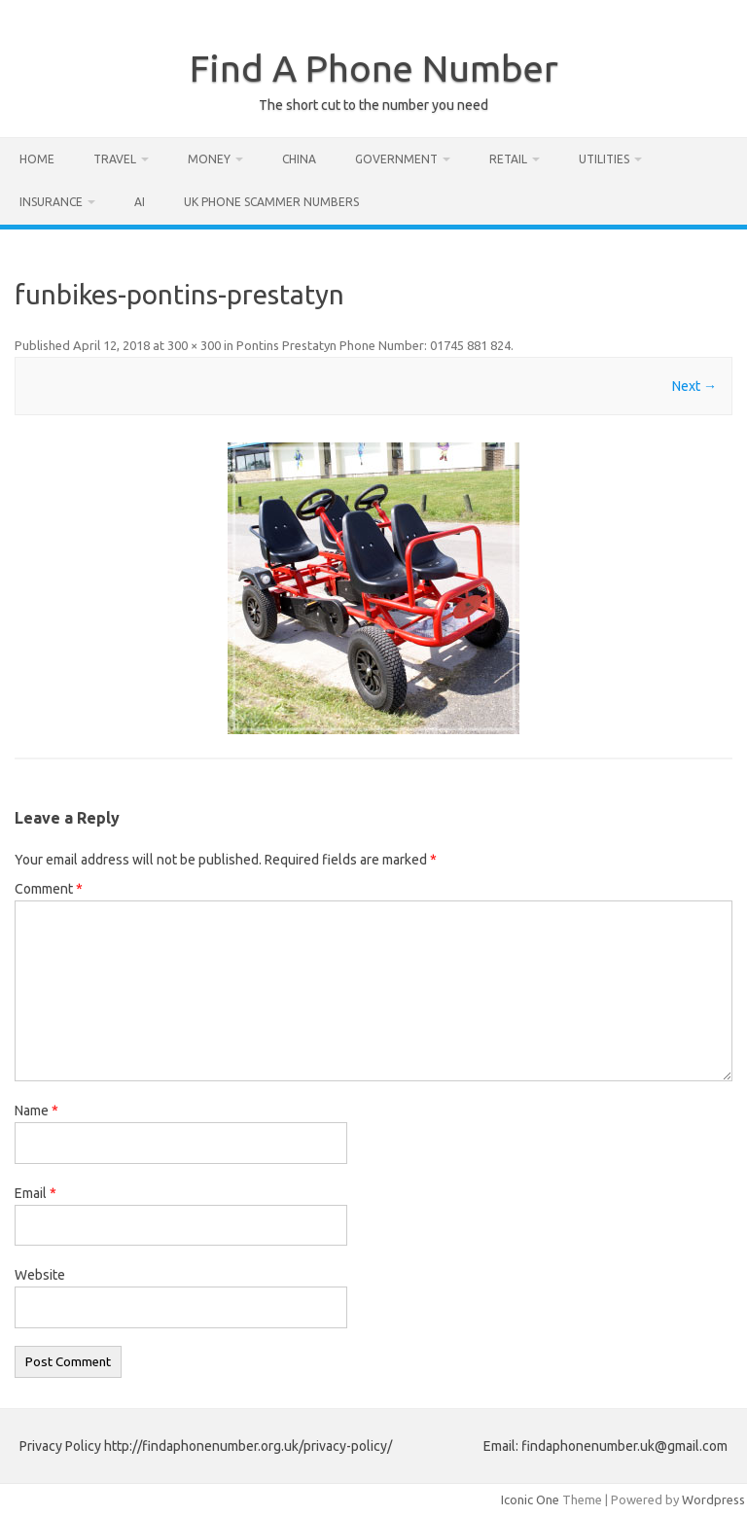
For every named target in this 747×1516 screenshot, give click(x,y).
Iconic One (530, 1499)
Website (40, 1275)
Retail (508, 159)
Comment (49, 889)
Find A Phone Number (374, 68)
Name (36, 1110)
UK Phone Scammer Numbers (271, 201)
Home (36, 159)
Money (209, 159)
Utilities (604, 159)
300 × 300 (194, 345)
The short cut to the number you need (373, 105)
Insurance (51, 201)
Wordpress (713, 1499)
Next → (694, 386)
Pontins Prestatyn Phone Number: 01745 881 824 (373, 345)
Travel (114, 159)
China (299, 159)
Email (35, 1193)
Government (396, 159)
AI (139, 201)
